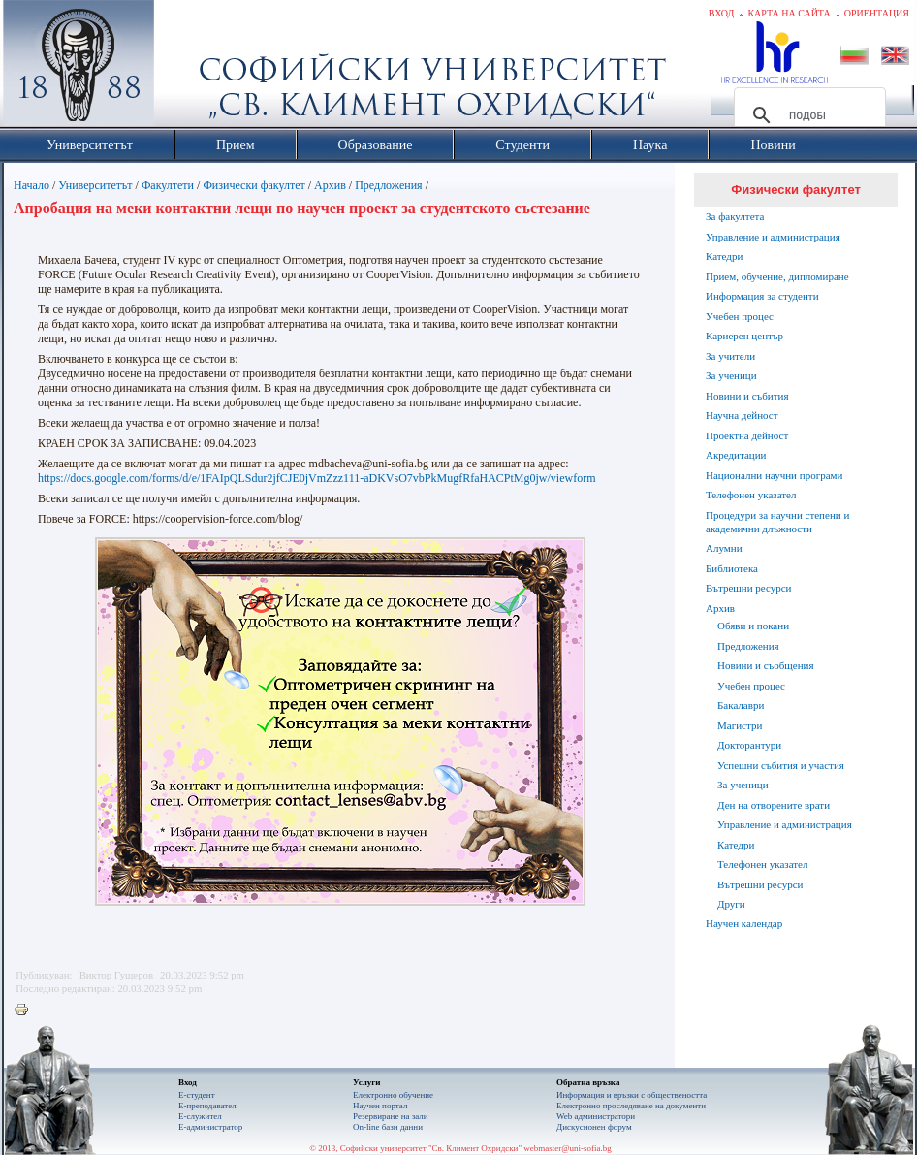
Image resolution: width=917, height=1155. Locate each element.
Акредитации (736, 455)
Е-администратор (210, 1127)
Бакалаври (740, 705)
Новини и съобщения (765, 665)
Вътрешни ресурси (749, 588)
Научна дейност (742, 415)
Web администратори (595, 1116)
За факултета (735, 216)
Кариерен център (744, 335)
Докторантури (749, 745)
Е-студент (196, 1095)
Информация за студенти (762, 296)
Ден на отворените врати (773, 805)
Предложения (388, 185)
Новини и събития (747, 395)
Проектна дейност (747, 435)
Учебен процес (740, 316)
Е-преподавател (207, 1105)
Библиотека (732, 568)
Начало (31, 185)
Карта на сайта (788, 13)
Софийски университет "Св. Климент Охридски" (188, 68)
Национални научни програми (774, 475)
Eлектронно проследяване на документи (631, 1105)
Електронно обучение (393, 1095)
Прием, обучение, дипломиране (777, 276)
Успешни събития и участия (780, 765)
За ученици (731, 375)
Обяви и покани (753, 625)
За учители (730, 356)
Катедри (724, 256)
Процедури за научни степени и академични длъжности (777, 521)
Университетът (95, 185)
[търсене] (807, 115)
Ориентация (876, 13)
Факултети (168, 185)
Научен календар (744, 923)
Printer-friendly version (26, 1010)
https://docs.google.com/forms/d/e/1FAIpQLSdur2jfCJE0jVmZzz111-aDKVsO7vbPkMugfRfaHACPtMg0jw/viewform (317, 478)
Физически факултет (253, 185)
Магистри (739, 725)
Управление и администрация (773, 236)
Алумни (724, 548)
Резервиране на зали (390, 1116)
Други (731, 904)
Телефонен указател (751, 494)
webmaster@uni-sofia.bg (567, 1148)
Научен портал (380, 1105)
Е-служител (200, 1116)
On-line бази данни (388, 1127)
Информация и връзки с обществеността (631, 1095)
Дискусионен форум (594, 1127)
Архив (330, 185)
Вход (722, 13)
